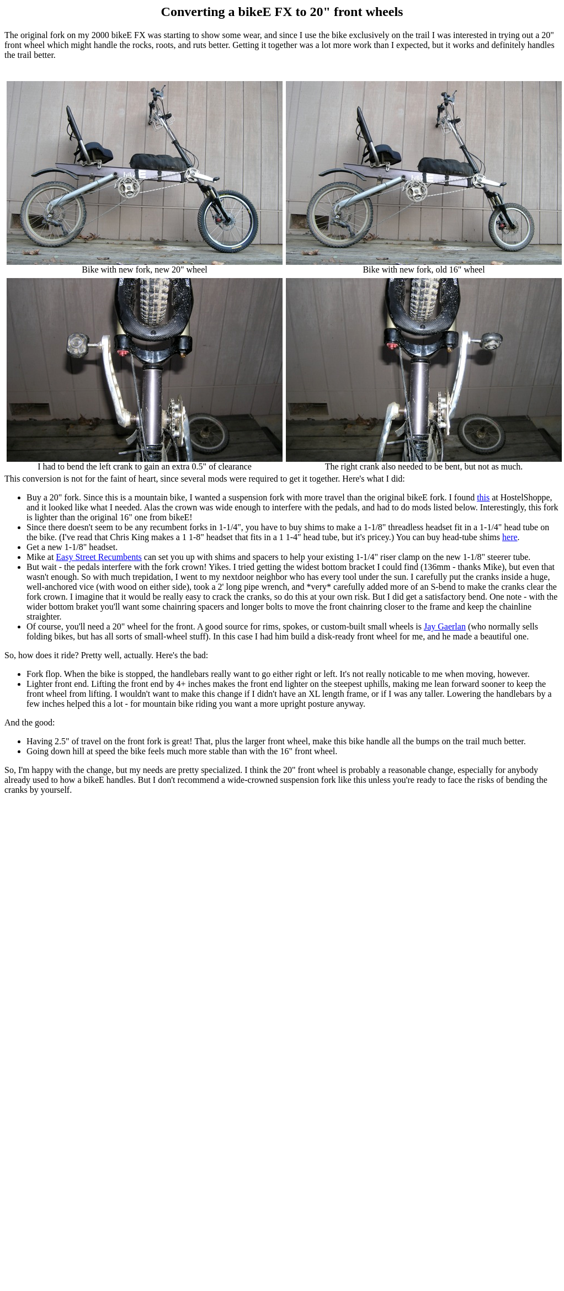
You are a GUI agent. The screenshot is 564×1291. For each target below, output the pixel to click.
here (510, 537)
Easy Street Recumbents (99, 557)
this (483, 497)
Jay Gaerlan (445, 626)
